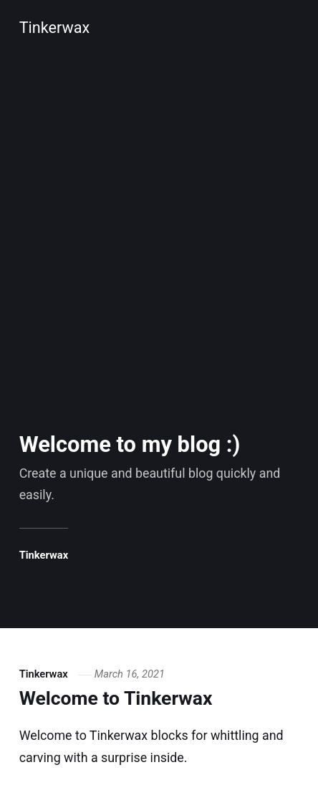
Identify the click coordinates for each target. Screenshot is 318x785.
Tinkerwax (54, 28)
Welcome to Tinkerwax (116, 698)
